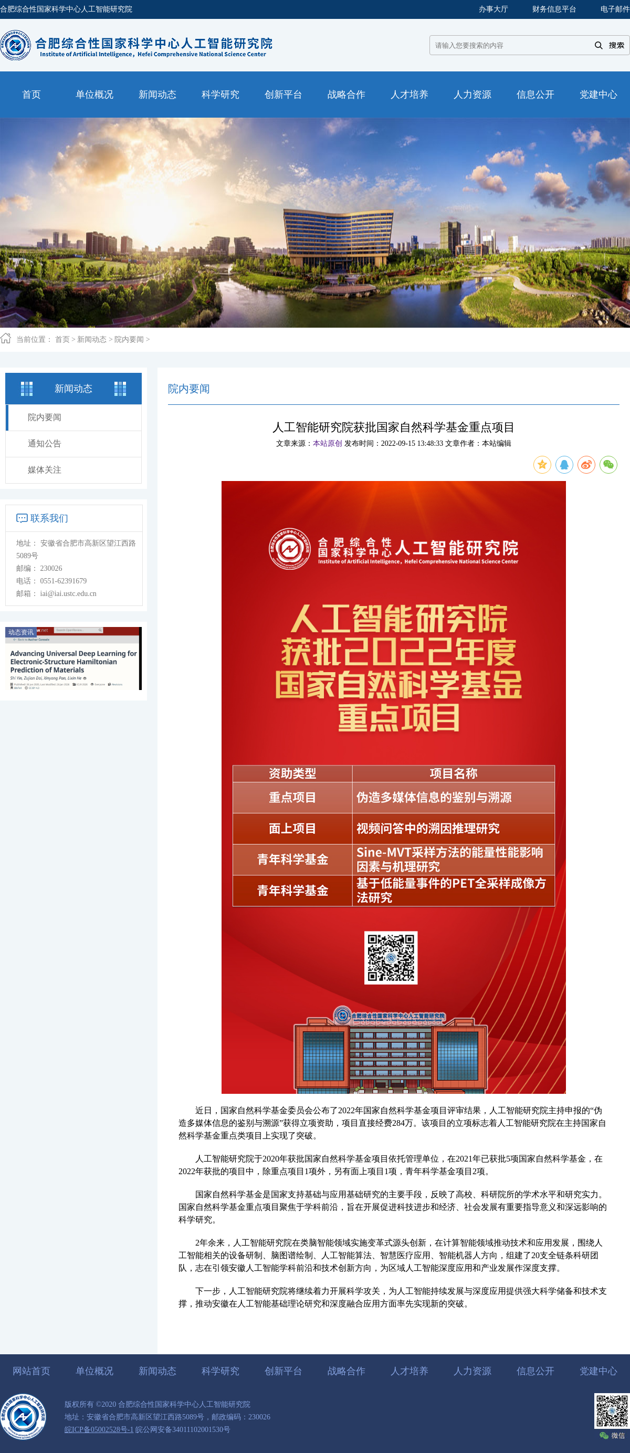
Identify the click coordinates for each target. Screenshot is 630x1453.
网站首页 (31, 1371)
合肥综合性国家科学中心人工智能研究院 (66, 9)
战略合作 (346, 1371)
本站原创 (327, 443)
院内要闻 (129, 339)
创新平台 (283, 1371)
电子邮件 (615, 9)
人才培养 (409, 1371)
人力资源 (472, 1371)
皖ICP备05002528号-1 (99, 1430)
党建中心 (598, 1371)
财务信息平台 (554, 9)
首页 (62, 339)
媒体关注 (44, 469)
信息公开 (535, 1371)
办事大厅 (493, 9)
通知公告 (44, 443)
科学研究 (220, 1371)
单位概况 (94, 1371)
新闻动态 (92, 339)
